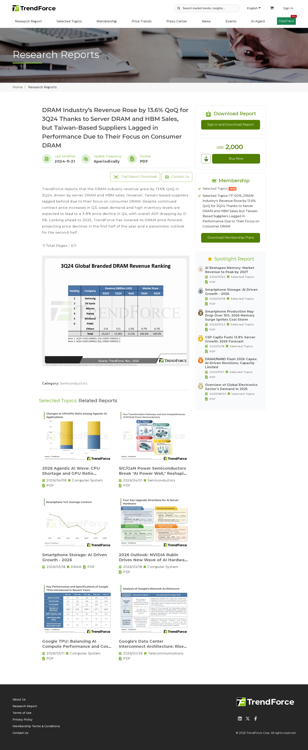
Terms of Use (22, 713)
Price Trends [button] (142, 21)
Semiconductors (73, 383)
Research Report (28, 21)
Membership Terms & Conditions (36, 726)
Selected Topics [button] (69, 21)
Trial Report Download (135, 177)
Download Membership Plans (230, 237)
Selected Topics (219, 189)
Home (18, 87)
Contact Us (177, 177)
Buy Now (236, 158)
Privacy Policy (22, 719)
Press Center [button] (176, 21)
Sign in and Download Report (230, 124)
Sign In (288, 8)
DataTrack (287, 20)
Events (231, 21)
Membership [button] (106, 21)
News (206, 21)
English (254, 8)
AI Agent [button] (258, 21)
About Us (19, 699)
